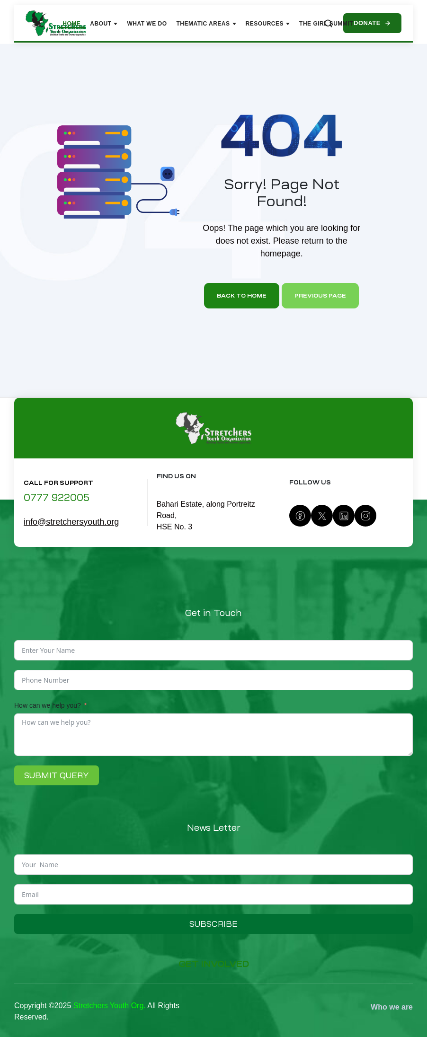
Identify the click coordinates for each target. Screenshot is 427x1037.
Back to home (242, 296)
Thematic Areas (206, 23)
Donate (372, 22)
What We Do (147, 23)
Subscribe (213, 924)
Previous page (320, 296)
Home (71, 23)
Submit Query (56, 775)
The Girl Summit (326, 23)
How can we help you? (47, 705)
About (103, 23)
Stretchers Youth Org (108, 1006)
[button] (213, 964)
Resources (268, 23)
